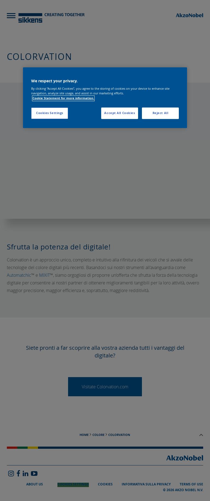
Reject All (160, 113)
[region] (105, 97)
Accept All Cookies (119, 113)
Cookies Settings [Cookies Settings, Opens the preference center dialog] (49, 113)
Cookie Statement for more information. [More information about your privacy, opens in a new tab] (63, 98)
